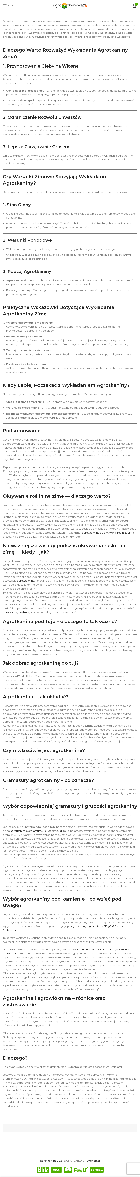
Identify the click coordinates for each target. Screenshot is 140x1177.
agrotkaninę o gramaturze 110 (28, 830)
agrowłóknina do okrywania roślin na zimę (108, 532)
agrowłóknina (25, 580)
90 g (59, 830)
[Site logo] (70, 5)
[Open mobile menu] (9, 6)
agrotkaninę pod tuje (16, 612)
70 (49, 830)
